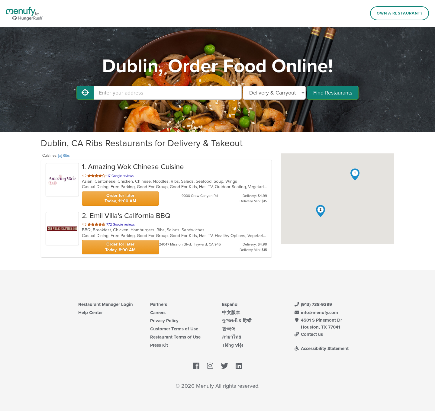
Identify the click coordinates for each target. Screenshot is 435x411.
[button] (355, 175)
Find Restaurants (332, 92)
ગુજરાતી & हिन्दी (236, 320)
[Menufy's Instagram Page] (210, 366)
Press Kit (159, 345)
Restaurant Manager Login (105, 304)
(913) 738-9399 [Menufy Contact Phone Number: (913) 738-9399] (313, 304)
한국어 (229, 329)
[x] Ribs (64, 155)
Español (230, 304)
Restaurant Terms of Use (175, 337)
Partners (158, 304)
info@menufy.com (316, 312)
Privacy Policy (164, 320)
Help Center (90, 312)
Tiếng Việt (232, 345)
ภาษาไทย (231, 337)
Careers (158, 312)
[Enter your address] (168, 93)
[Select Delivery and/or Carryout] (274, 93)
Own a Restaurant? (400, 13)
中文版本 (231, 312)
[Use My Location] (85, 93)
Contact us (308, 334)
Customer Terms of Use (174, 329)
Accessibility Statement (321, 348)
